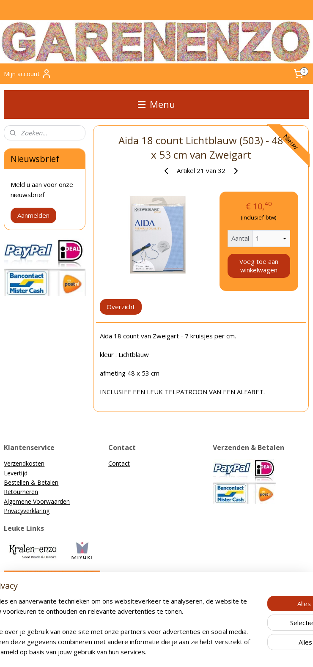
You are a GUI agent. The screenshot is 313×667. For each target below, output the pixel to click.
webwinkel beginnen (171, 651)
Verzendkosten (24, 463)
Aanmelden (33, 215)
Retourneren (21, 492)
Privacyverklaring (26, 511)
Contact (119, 463)
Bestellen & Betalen (31, 482)
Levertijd (15, 473)
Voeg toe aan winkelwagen (258, 265)
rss (139, 651)
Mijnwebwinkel (245, 651)
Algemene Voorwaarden (37, 501)
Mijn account (28, 74)
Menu (156, 104)
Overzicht (121, 306)
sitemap (121, 651)
